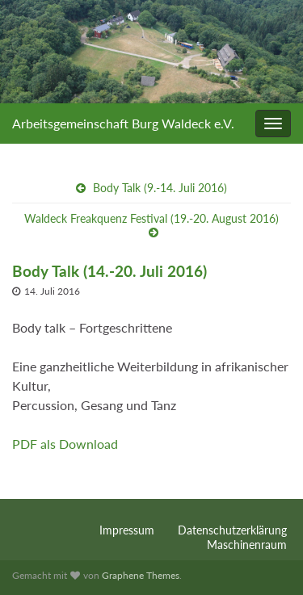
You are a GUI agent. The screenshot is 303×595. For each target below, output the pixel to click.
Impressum (126, 530)
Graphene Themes (140, 575)
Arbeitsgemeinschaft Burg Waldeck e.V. (123, 123)
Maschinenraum (247, 544)
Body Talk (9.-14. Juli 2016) (160, 188)
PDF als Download (65, 443)
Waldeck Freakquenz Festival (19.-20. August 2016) (151, 218)
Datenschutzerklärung (232, 530)
